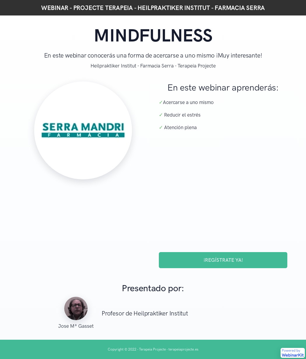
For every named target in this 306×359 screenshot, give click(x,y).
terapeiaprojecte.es (183, 349)
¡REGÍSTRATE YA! (223, 260)
